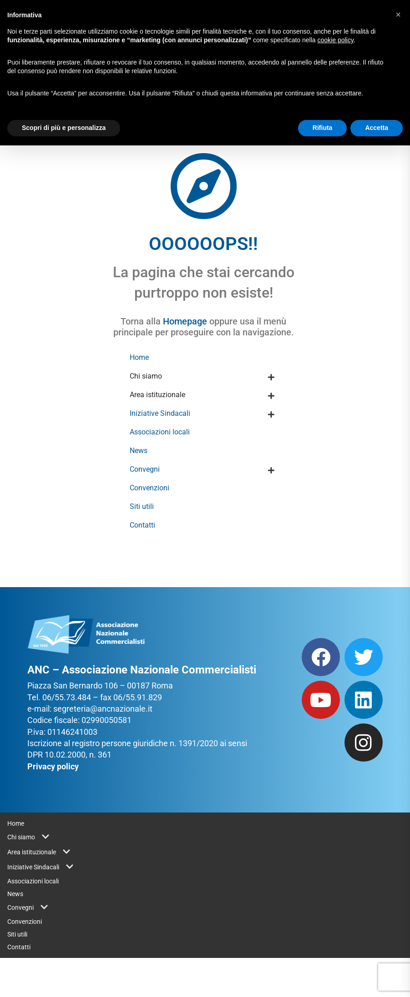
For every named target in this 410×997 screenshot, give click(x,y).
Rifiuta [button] (323, 127)
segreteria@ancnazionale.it (102, 708)
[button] (398, 14)
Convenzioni (149, 488)
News (138, 450)
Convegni (145, 469)
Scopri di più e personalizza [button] (64, 127)
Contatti (142, 525)
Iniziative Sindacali (160, 413)
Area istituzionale (157, 394)
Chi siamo (146, 376)
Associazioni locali (160, 432)
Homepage (185, 321)
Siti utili (142, 506)
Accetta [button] (376, 127)
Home (139, 357)
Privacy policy (53, 766)
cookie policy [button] (336, 40)
